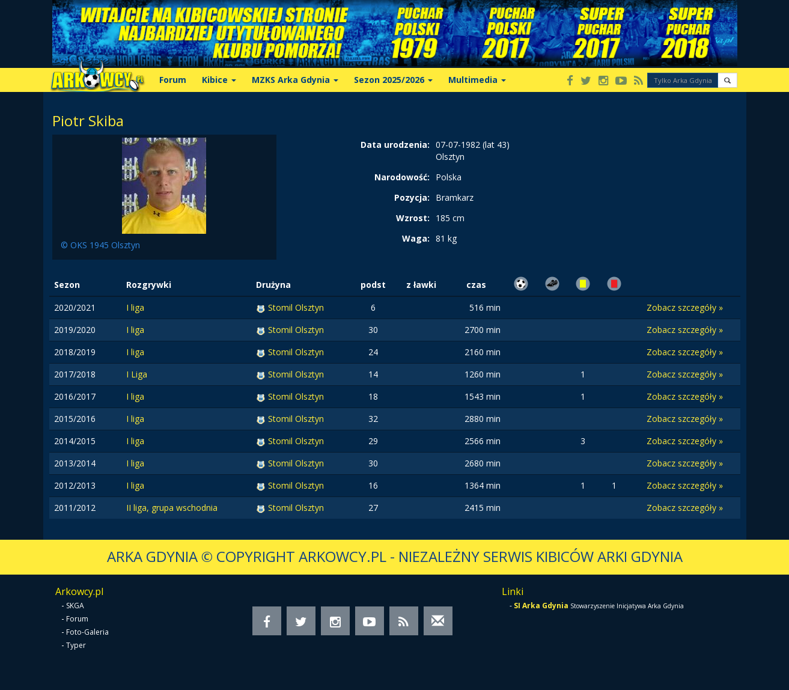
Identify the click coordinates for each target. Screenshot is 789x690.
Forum (172, 79)
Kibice (219, 79)
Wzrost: (413, 218)
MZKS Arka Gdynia (295, 79)
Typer (76, 645)
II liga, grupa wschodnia (172, 507)
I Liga (136, 374)
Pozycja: (412, 197)
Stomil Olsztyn (296, 307)
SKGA (75, 605)
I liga (135, 307)
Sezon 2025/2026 (393, 79)
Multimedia (477, 79)
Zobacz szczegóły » (685, 307)
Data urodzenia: (395, 144)
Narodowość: (402, 177)
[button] (727, 80)
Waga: (416, 238)
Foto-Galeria (87, 632)
